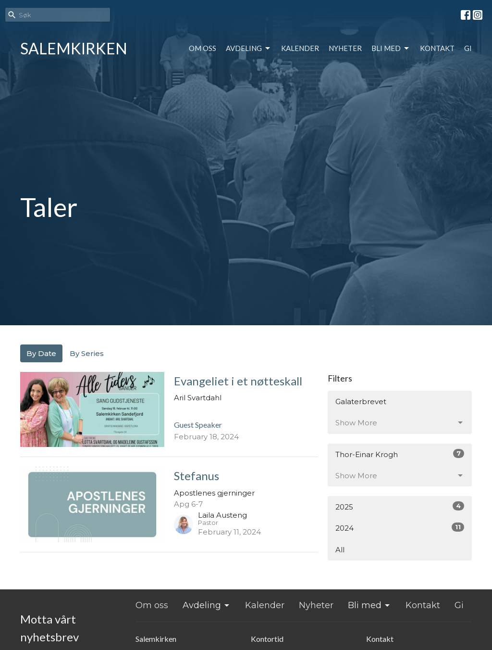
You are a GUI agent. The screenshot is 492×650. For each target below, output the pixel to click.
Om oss (202, 48)
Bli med (390, 48)
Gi (468, 48)
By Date (41, 353)
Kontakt (437, 48)
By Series (87, 353)
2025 (399, 506)
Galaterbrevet (360, 401)
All (339, 549)
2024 (399, 528)
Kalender (300, 48)
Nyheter (345, 48)
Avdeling (248, 48)
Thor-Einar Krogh (399, 454)
